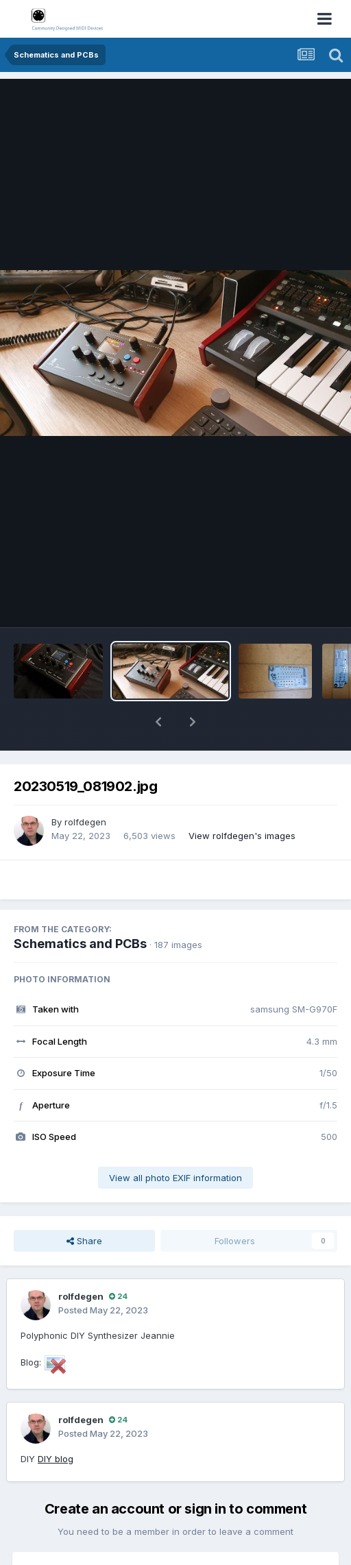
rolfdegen (85, 821)
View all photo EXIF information (175, 1177)
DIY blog (55, 1458)
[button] (158, 722)
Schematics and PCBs (80, 943)
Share (84, 1240)
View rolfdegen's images (242, 835)
